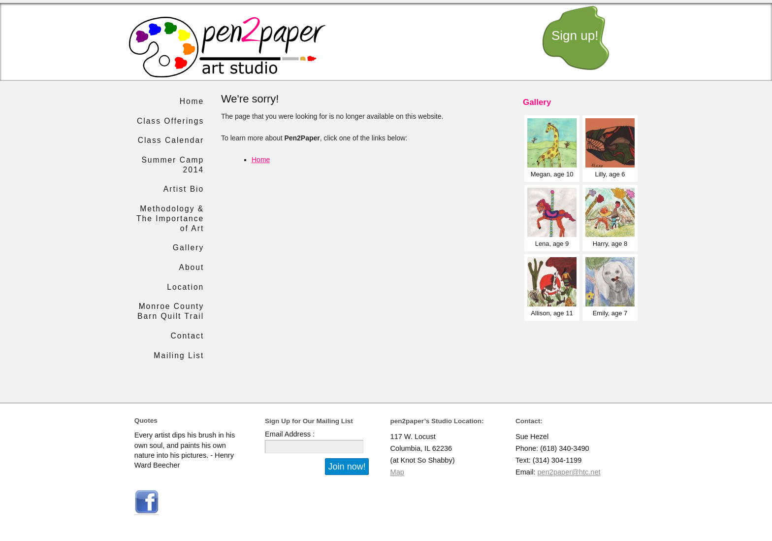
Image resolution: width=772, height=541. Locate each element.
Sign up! (574, 35)
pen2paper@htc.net (569, 472)
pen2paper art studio (227, 47)
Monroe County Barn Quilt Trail (170, 311)
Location (185, 287)
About (191, 267)
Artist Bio (183, 189)
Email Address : (290, 434)
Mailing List (179, 355)
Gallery (188, 247)
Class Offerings (170, 121)
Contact (187, 336)
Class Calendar (171, 140)
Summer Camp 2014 (172, 165)
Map (397, 472)
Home (261, 160)
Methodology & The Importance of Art (170, 218)
